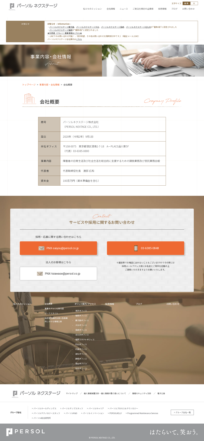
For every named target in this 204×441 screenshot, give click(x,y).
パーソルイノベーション (93, 413)
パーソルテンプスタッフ (72, 408)
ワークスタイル (51, 313)
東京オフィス (81, 310)
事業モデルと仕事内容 (54, 308)
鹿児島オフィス (82, 320)
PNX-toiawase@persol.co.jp (58, 273)
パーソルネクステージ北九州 (138, 27)
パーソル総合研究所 (42, 418)
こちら (79, 39)
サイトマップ (72, 393)
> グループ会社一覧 (182, 412)
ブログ (139, 303)
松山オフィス (81, 344)
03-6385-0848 (145, 248)
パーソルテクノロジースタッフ (47, 413)
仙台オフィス (81, 368)
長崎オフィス (81, 329)
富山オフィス (81, 363)
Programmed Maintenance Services (142, 413)
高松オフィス (81, 353)
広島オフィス (81, 349)
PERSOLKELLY (116, 413)
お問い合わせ (172, 303)
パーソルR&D (71, 413)
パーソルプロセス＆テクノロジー (124, 408)
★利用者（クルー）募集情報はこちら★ (64, 33)
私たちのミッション (22, 303)
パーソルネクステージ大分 (87, 27)
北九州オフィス (82, 334)
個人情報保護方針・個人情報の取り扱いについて (105, 393)
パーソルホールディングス (45, 408)
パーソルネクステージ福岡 (60, 30)
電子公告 (161, 393)
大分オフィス (81, 325)
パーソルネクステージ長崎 (112, 27)
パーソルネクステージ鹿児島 (61, 27)
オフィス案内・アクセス (85, 303)
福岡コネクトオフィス (84, 339)
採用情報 (109, 303)
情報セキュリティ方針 (141, 393)
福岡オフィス (81, 315)
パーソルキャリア (96, 408)
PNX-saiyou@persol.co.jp (58, 248)
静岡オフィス (81, 358)
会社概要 (48, 303)
